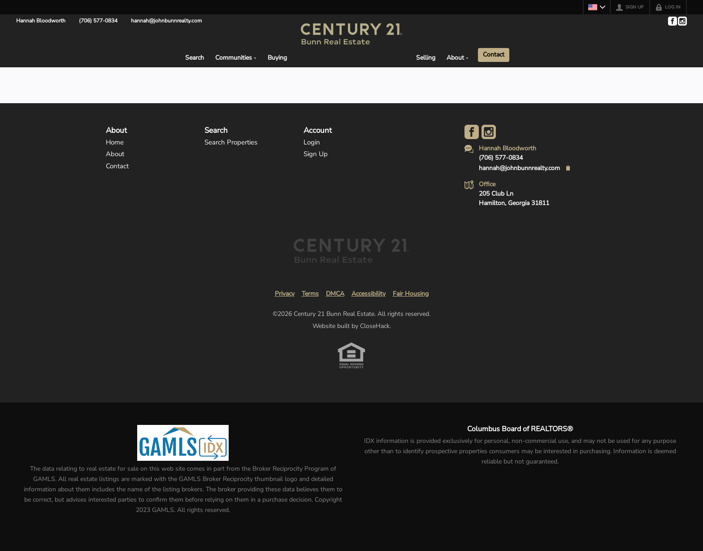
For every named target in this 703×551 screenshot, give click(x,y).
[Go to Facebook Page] (672, 21)
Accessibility (369, 293)
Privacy (285, 293)
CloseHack (375, 326)
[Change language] (597, 7)
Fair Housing (411, 293)
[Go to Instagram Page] (682, 21)
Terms (310, 293)
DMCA (335, 293)
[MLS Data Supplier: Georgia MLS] (183, 443)
